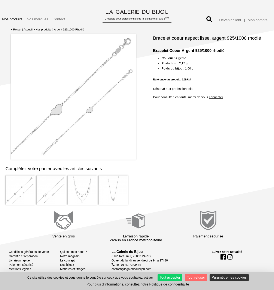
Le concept (67, 260)
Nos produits (12, 19)
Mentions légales (20, 269)
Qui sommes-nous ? (73, 252)
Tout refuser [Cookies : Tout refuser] (196, 277)
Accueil (28, 29)
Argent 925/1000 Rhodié (69, 29)
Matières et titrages (72, 269)
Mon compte (258, 20)
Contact (58, 19)
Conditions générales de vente (29, 252)
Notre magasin (69, 256)
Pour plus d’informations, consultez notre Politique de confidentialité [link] (137, 284)
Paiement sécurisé (21, 264)
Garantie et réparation (23, 256)
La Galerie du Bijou (127, 252)
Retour (16, 29)
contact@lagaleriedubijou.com (131, 269)
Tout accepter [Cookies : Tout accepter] (170, 277)
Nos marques (37, 19)
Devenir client (230, 20)
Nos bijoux (67, 264)
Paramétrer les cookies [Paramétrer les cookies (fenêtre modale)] (229, 277)
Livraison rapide (19, 260)
